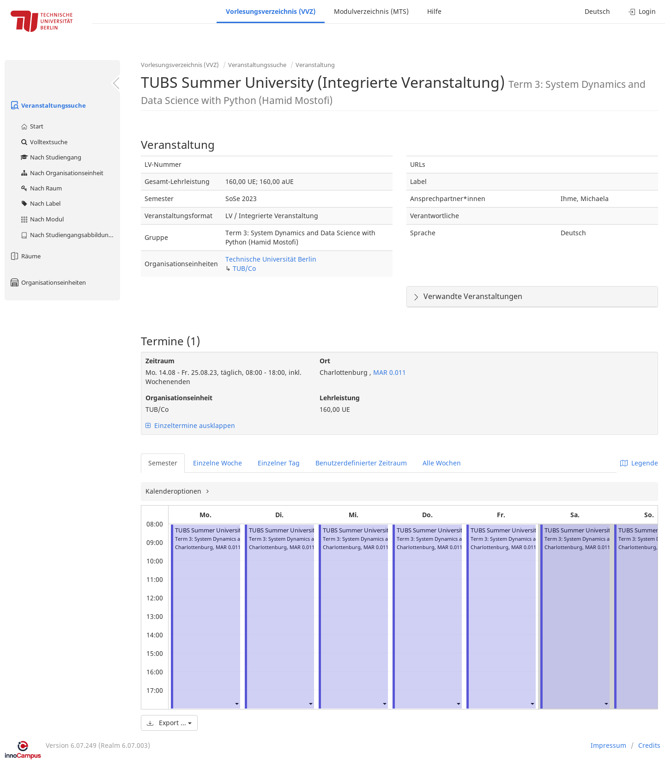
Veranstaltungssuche (47, 105)
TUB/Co (244, 268)
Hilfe (434, 11)
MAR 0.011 (388, 372)
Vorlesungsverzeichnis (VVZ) (270, 11)
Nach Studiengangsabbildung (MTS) (70, 235)
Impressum (608, 745)
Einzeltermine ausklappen (190, 425)
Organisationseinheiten (47, 282)
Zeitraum (160, 360)
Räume (25, 256)
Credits (649, 745)
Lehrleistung (340, 397)
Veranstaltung (315, 65)
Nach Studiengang (50, 157)
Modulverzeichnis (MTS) (371, 11)
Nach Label (40, 203)
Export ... (169, 722)
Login (642, 11)
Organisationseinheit (178, 397)
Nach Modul (42, 219)
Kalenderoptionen (174, 491)
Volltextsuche (43, 142)
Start (31, 126)
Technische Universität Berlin (270, 259)
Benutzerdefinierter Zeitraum (361, 462)
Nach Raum (41, 188)
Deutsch (597, 11)
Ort (325, 360)
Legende (639, 462)
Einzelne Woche (217, 462)
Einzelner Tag (279, 462)
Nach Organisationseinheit (61, 173)
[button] (236, 703)
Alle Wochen (442, 462)
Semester (162, 462)
